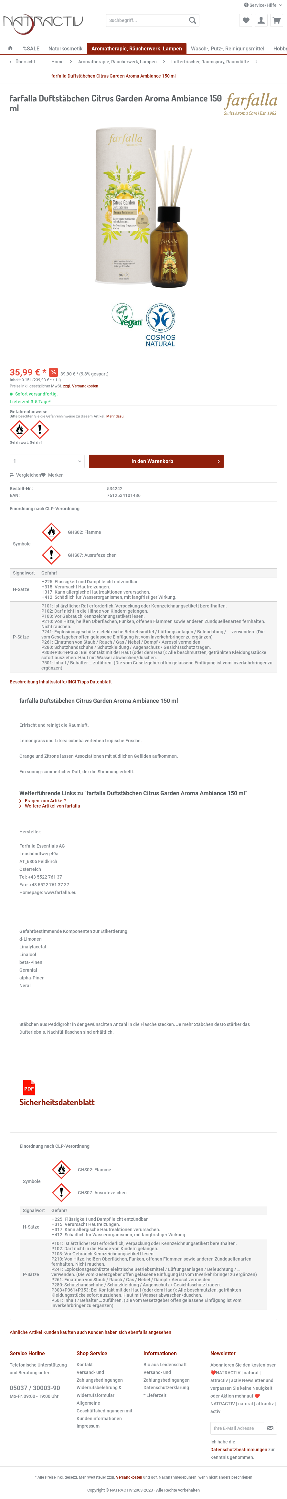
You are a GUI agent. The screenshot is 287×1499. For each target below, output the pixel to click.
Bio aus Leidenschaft (165, 1364)
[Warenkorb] (276, 20)
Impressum (88, 1426)
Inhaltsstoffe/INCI (57, 681)
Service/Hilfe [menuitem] (261, 5)
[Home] (10, 48)
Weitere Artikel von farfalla (49, 805)
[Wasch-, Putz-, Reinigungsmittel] (227, 48)
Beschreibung (24, 681)
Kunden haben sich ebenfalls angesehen (129, 1332)
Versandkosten (129, 1477)
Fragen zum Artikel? (42, 800)
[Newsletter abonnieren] (270, 1428)
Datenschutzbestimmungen (238, 1449)
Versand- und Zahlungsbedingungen (100, 1376)
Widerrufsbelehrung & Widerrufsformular (99, 1391)
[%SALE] (31, 48)
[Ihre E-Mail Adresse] (237, 1428)
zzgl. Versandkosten (80, 386)
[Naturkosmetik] (65, 48)
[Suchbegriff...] (152, 20)
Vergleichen (25, 475)
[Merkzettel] (245, 20)
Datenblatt (101, 681)
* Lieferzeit (155, 1395)
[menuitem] (152, 23)
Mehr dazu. (115, 416)
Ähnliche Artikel (26, 1332)
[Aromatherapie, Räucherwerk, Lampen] (136, 48)
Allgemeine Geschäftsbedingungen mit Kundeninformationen (105, 1410)
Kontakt (85, 1364)
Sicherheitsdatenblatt (57, 1092)
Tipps (83, 681)
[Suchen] (192, 20)
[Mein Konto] (261, 20)
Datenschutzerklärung (166, 1387)
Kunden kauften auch (65, 1332)
